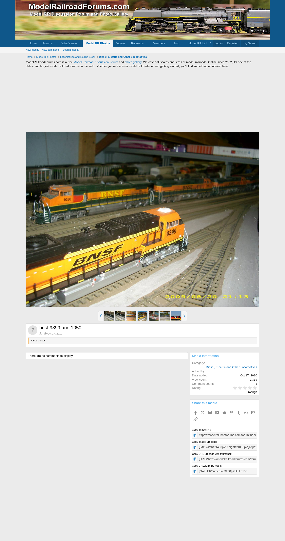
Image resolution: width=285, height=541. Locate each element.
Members (159, 43)
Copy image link (201, 429)
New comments (51, 49)
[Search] (250, 43)
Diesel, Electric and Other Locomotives (231, 367)
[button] (56, 43)
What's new (69, 43)
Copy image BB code (204, 441)
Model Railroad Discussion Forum (96, 62)
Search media (71, 49)
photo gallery (133, 62)
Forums (48, 43)
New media (32, 49)
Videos (120, 43)
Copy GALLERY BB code (206, 464)
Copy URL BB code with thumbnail (211, 452)
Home (33, 43)
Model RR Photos (98, 43)
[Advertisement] (142, 100)
